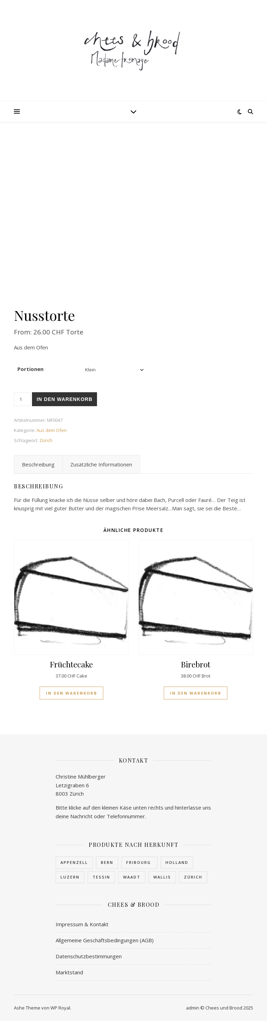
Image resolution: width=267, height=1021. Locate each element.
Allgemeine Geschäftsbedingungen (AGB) (105, 940)
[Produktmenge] (22, 399)
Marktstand (69, 972)
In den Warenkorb (64, 399)
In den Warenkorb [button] (71, 693)
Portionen (30, 368)
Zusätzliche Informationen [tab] (101, 464)
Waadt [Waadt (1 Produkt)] (131, 877)
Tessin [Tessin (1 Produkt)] (101, 877)
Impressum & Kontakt (82, 924)
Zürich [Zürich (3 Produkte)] (193, 877)
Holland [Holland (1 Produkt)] (176, 862)
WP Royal (60, 1008)
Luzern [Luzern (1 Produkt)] (70, 877)
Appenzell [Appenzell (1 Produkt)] (74, 862)
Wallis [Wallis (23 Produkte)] (162, 877)
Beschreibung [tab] (38, 464)
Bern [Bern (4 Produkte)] (107, 862)
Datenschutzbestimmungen (89, 956)
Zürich (45, 440)
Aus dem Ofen (52, 430)
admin (192, 1008)
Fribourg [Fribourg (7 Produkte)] (139, 862)
